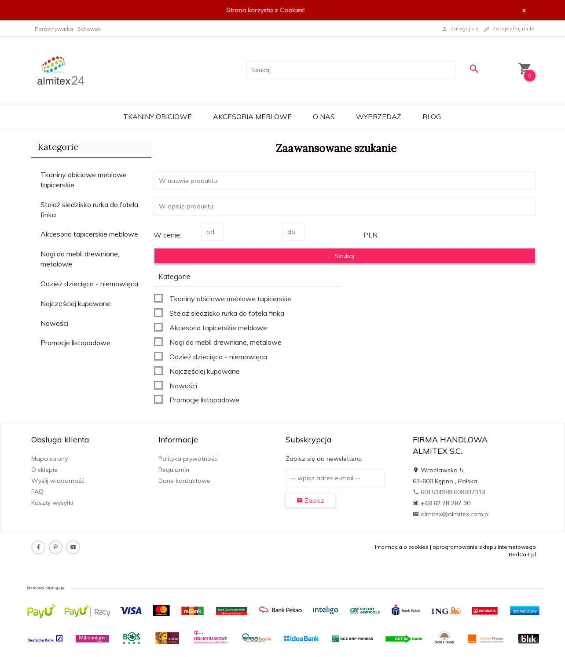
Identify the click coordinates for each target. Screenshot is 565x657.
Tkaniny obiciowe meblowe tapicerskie (83, 179)
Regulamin (173, 470)
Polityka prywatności (188, 459)
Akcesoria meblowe (252, 116)
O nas (324, 116)
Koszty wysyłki (52, 503)
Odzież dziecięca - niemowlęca (89, 283)
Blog (431, 116)
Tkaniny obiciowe (157, 116)
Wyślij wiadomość (57, 481)
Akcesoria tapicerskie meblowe (89, 234)
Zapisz (310, 500)
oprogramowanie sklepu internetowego (484, 547)
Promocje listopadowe (75, 342)
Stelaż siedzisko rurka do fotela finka (89, 209)
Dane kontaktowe (184, 481)
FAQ (37, 492)
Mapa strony (49, 459)
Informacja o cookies (402, 547)
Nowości (54, 323)
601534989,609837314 (449, 492)
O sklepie (44, 470)
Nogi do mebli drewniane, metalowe (79, 258)
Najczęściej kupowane (75, 303)
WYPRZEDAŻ (378, 116)
